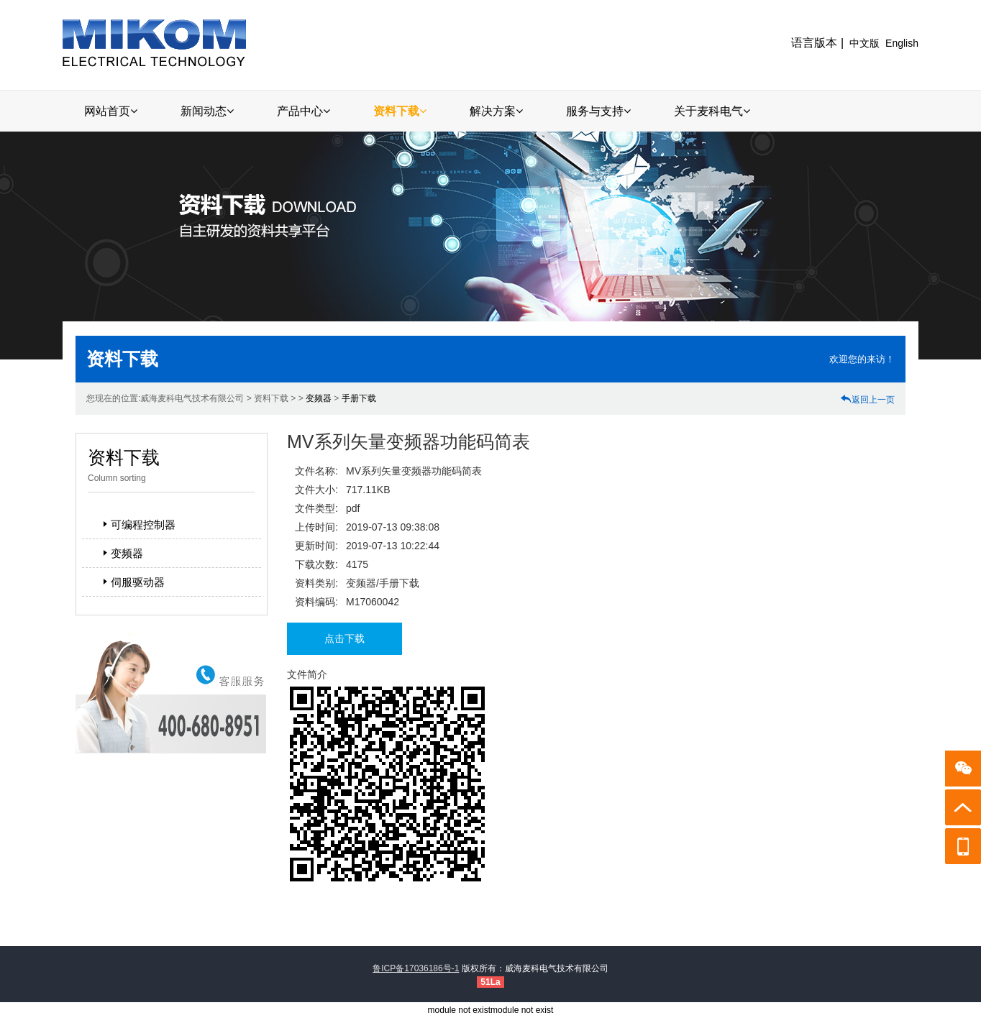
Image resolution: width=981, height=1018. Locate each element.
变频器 (319, 398)
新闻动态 (207, 111)
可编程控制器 (137, 524)
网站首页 (110, 111)
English (901, 43)
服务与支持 (598, 111)
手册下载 (359, 398)
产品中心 (303, 111)
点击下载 (344, 638)
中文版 (864, 43)
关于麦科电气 (712, 111)
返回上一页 (867, 400)
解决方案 (496, 111)
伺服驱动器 (132, 582)
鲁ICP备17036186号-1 (416, 968)
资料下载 (399, 111)
